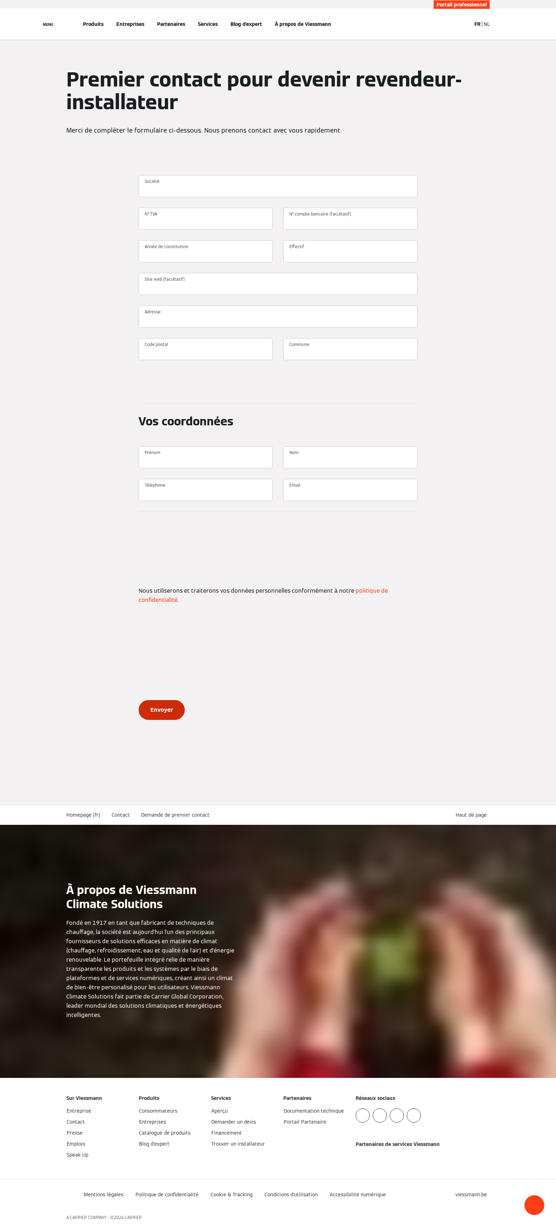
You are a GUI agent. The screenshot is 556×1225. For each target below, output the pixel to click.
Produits (93, 24)
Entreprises (130, 24)
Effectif (296, 246)
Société (152, 181)
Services (208, 24)
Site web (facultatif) (165, 279)
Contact (121, 815)
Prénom (152, 452)
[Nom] (350, 460)
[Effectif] (350, 254)
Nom (294, 452)
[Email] (350, 493)
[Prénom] (206, 460)
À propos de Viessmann (303, 24)
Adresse (153, 311)
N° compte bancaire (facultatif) (320, 214)
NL (487, 24)
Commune (299, 344)
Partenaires (171, 24)
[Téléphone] (206, 493)
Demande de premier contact (175, 815)
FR (477, 24)
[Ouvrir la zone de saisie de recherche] (462, 24)
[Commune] (350, 352)
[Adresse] (278, 319)
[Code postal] (206, 352)
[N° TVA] (206, 221)
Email (294, 485)
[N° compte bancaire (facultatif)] (350, 221)
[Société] (278, 189)
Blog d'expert (246, 24)
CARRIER (133, 1217)
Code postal (156, 344)
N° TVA (151, 214)
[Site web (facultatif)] (278, 287)
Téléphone (155, 485)
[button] (534, 1205)
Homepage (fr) (83, 815)
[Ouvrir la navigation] (48, 24)
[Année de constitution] (206, 254)
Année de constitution (166, 246)
